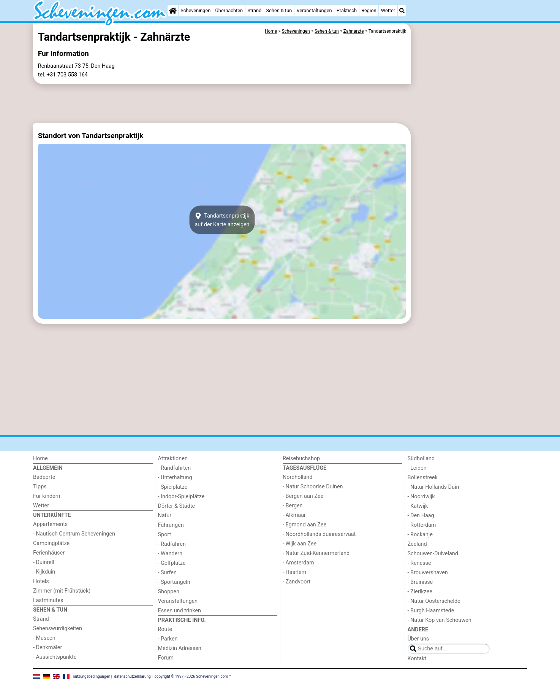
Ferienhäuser (49, 553)
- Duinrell (43, 562)
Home (40, 458)
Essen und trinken (179, 610)
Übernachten (229, 10)
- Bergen (293, 505)
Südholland (421, 458)
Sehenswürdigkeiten (57, 628)
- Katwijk (418, 506)
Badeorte (44, 477)
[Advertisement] (470, 198)
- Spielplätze (173, 487)
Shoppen (168, 591)
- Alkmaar (294, 515)
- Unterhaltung (175, 477)
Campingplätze (51, 543)
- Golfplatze (172, 563)
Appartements (50, 524)
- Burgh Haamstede (431, 610)
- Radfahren (172, 544)
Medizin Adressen (179, 648)
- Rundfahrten (174, 468)
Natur (165, 515)
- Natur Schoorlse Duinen (313, 486)
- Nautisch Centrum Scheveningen (74, 534)
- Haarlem (294, 572)
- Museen (44, 638)
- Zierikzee (420, 591)
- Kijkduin (44, 572)
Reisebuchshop (301, 458)
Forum (166, 658)
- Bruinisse (420, 582)
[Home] (173, 10)
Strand (254, 10)
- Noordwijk (421, 496)
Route (165, 629)
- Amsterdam (298, 562)
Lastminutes (48, 600)
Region (368, 10)
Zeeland (417, 544)
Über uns (418, 639)
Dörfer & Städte (176, 506)
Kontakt (417, 658)
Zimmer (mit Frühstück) (61, 591)
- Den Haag (421, 515)
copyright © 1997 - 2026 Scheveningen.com (191, 676)
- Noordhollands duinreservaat (319, 534)
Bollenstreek (423, 477)
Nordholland (297, 477)
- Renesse (419, 563)
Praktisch (347, 10)
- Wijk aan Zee (299, 543)
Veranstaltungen (314, 10)
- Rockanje (420, 534)
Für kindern (46, 496)
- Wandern (170, 553)
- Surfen (167, 572)
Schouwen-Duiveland (433, 553)
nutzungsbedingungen (92, 676)
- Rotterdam (422, 525)
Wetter (388, 10)
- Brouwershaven (428, 572)
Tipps (40, 486)
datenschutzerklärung (132, 676)
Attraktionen (173, 458)
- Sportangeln (174, 582)
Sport (164, 534)
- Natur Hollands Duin (433, 487)
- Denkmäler (47, 647)
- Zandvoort (296, 582)
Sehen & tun (279, 10)
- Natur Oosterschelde (434, 601)
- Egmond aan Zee (304, 524)
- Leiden (417, 468)
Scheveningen (195, 10)
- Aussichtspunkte (54, 657)
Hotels (41, 581)
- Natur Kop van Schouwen (439, 620)
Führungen (171, 525)
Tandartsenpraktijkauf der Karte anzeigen (222, 219)
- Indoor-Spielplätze (181, 496)
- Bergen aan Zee (303, 496)
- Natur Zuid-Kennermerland (316, 553)
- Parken (168, 639)
